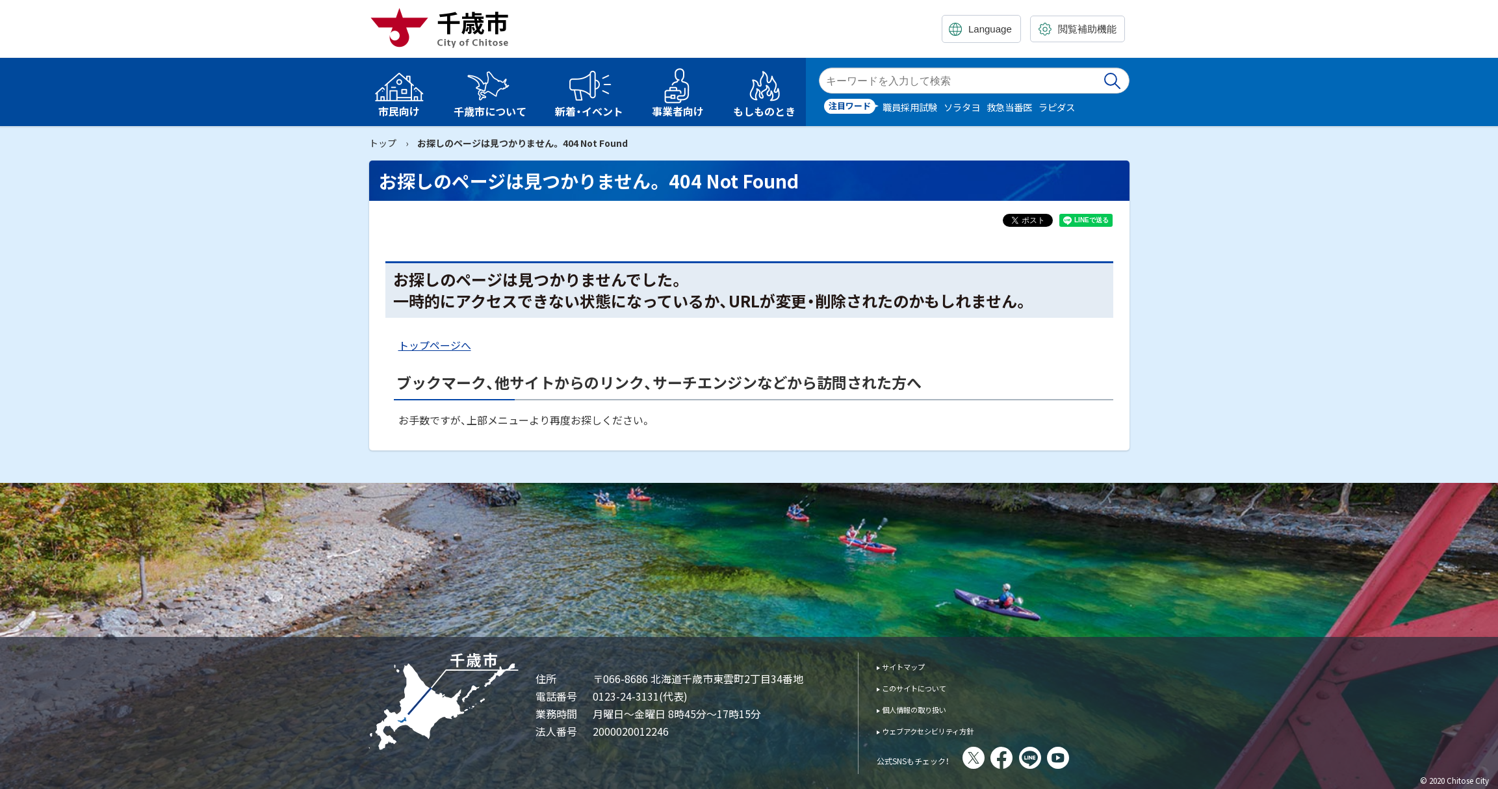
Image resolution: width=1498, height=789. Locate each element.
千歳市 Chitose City (444, 27)
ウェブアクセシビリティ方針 (945, 730)
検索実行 (1113, 81)
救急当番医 (1009, 107)
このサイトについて (926, 687)
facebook (1037, 758)
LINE (1066, 758)
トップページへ (434, 345)
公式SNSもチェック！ (931, 759)
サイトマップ (912, 666)
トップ (382, 142)
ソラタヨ (962, 107)
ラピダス (1057, 107)
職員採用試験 (910, 107)
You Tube (1094, 758)
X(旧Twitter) (1009, 758)
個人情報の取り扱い (926, 709)
